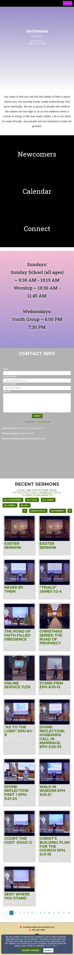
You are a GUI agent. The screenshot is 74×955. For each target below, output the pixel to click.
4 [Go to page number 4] (23, 913)
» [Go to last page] (7, 917)
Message (7, 391)
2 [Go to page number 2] (15, 913)
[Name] (37, 373)
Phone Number (9, 384)
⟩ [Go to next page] (3, 917)
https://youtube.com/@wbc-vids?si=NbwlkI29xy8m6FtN (37, 494)
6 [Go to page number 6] (32, 913)
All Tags (32, 500)
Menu (68, 3)
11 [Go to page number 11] (54, 913)
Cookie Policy (51, 946)
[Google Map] (37, 459)
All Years (48, 500)
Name (5, 369)
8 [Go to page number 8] (40, 913)
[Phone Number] (37, 388)
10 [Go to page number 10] (49, 913)
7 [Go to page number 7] (36, 913)
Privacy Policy (30, 422)
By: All (25, 505)
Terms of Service (44, 422)
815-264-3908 (38, 930)
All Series (10, 505)
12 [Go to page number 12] (59, 913)
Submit (37, 416)
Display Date (38, 511)
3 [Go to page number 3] (19, 913)
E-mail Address (10, 376)
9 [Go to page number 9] (44, 913)
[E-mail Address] (37, 380)
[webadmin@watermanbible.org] (27, 438)
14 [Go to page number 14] (68, 913)
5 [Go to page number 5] (28, 913)
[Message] (37, 402)
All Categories (13, 500)
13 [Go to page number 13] (63, 913)
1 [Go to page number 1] (11, 913)
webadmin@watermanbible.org (38, 927)
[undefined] (37, 154)
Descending (57, 511)
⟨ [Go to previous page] (7, 913)
